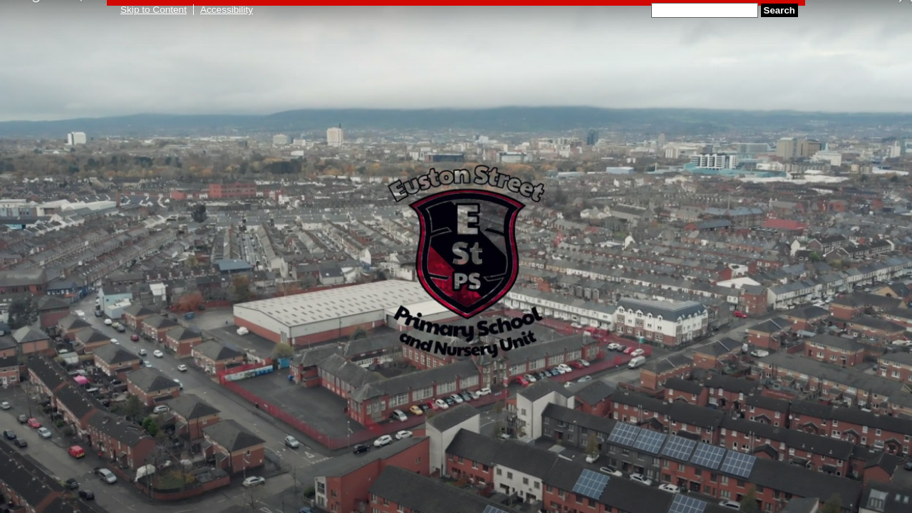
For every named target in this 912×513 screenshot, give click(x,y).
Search (779, 10)
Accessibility (226, 9)
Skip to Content (153, 9)
